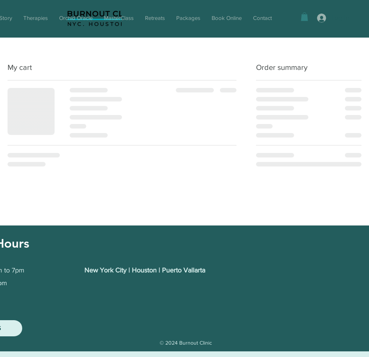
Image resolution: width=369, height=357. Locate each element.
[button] (304, 16)
